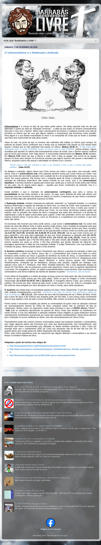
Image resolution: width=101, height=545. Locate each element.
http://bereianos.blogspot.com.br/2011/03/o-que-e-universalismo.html (42, 355)
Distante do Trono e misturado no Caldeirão (35, 439)
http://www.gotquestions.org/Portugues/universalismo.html (38, 346)
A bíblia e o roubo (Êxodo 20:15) (29, 491)
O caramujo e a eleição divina (28, 452)
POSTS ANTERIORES (87, 371)
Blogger (64, 535)
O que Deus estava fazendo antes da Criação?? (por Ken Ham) (43, 413)
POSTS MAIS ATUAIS (13, 371)
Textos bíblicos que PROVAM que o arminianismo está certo (42, 478)
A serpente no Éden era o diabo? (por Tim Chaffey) (38, 426)
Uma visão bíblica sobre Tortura (29, 465)
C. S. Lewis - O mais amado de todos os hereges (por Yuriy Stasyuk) (45, 387)
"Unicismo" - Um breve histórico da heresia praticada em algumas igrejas (48, 400)
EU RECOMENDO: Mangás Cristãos (31, 504)
